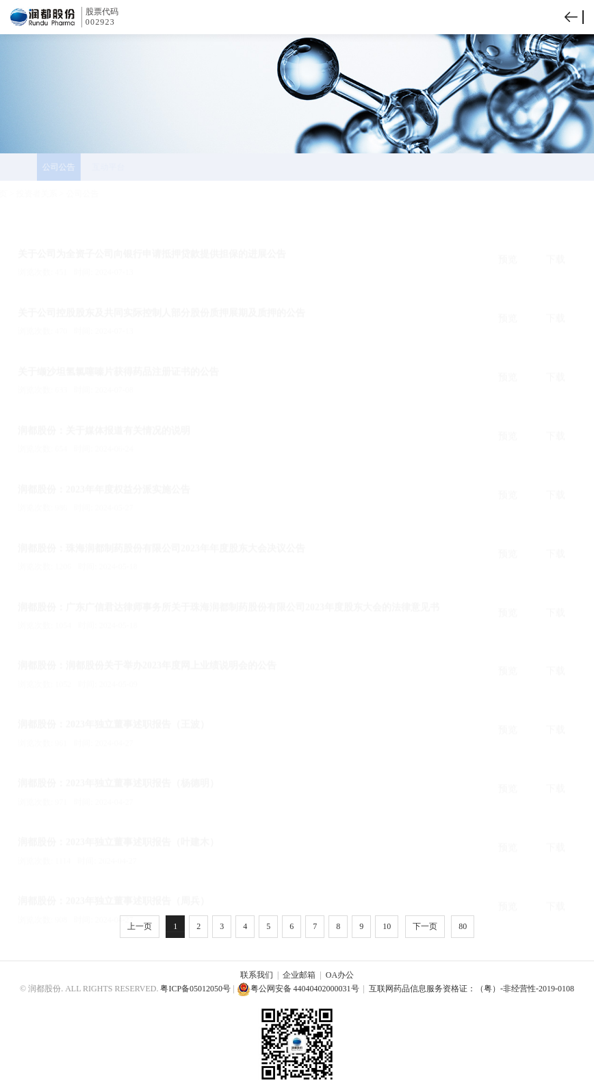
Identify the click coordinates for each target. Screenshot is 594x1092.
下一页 (425, 926)
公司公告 (115, 194)
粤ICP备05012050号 (195, 988)
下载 (555, 227)
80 (463, 926)
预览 (507, 227)
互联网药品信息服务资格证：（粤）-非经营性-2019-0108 (471, 988)
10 (387, 926)
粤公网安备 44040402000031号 (298, 988)
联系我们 (256, 975)
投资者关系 (69, 194)
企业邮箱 (299, 975)
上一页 (139, 926)
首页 (31, 194)
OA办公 (340, 975)
